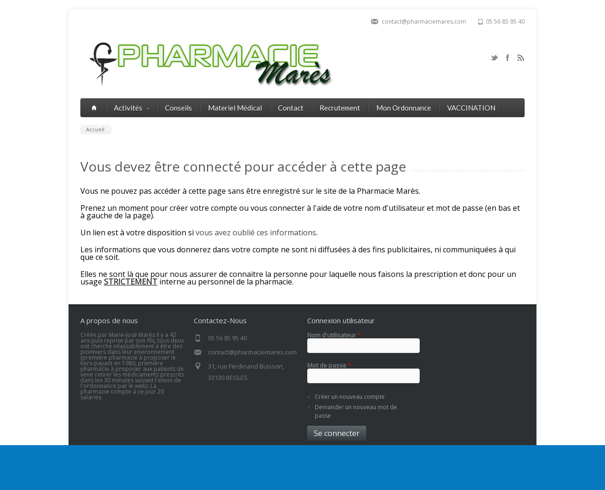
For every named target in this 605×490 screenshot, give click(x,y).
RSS (521, 57)
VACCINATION (471, 107)
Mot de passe (329, 365)
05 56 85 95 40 (505, 21)
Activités (131, 107)
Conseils (178, 107)
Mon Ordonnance (403, 107)
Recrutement (340, 107)
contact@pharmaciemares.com (424, 21)
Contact (290, 107)
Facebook (507, 57)
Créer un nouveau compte (350, 397)
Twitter (494, 57)
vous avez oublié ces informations (256, 232)
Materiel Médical (235, 107)
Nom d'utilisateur (334, 335)
